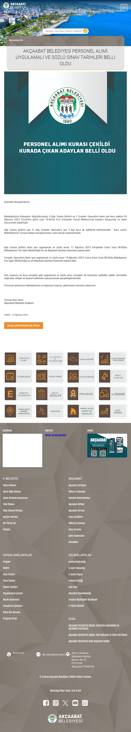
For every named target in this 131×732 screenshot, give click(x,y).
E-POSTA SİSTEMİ (76, 605)
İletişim (6, 529)
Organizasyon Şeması (13, 593)
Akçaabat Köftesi (76, 504)
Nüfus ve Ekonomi (77, 491)
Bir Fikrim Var (9, 523)
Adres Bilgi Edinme (12, 491)
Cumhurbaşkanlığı (77, 561)
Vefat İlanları (9, 580)
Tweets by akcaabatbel (55, 435)
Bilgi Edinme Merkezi (13, 510)
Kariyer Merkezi (10, 516)
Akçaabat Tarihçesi (77, 485)
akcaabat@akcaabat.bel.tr (56, 654)
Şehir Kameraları (77, 535)
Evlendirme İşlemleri (12, 605)
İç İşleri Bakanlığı (77, 568)
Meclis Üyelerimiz (11, 599)
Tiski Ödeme (8, 504)
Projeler (7, 561)
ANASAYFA (16, 40)
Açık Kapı (73, 587)
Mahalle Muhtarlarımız (79, 497)
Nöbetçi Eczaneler (77, 523)
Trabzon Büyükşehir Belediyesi (83, 599)
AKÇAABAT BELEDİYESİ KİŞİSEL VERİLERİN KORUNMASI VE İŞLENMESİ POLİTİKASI (94, 627)
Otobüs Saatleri (10, 587)
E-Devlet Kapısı (76, 574)
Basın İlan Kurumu (11, 612)
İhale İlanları (9, 574)
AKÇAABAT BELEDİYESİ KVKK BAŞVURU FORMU (89, 641)
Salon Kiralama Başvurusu (15, 497)
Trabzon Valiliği (76, 580)
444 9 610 (18, 653)
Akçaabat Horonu (77, 510)
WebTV (6, 568)
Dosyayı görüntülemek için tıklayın (23, 325)
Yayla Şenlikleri (76, 516)
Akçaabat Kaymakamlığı (80, 593)
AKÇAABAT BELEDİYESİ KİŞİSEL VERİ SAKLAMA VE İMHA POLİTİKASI (98, 635)
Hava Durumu (75, 529)
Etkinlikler (73, 542)
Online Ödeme (9, 485)
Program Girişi (10, 618)
